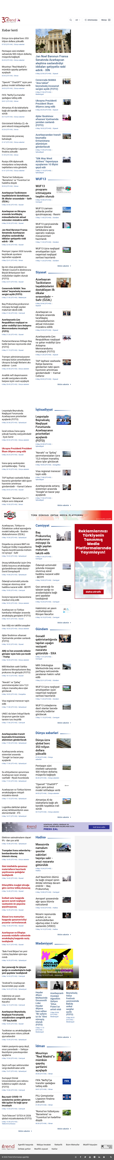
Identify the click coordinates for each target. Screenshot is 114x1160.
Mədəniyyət (44, 943)
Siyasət (41, 272)
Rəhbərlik (58, 1145)
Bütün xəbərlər (63, 266)
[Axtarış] (70, 19)
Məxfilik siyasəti (41, 1149)
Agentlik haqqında (25, 1145)
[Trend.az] (11, 20)
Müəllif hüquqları (90, 1145)
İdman (40, 1046)
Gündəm (42, 629)
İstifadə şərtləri (24, 1149)
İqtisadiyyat (44, 409)
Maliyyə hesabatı (44, 1145)
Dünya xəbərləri (47, 733)
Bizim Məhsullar (72, 1145)
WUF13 (41, 179)
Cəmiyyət (42, 525)
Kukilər (54, 1149)
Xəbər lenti (10, 30)
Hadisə (41, 837)
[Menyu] (106, 19)
